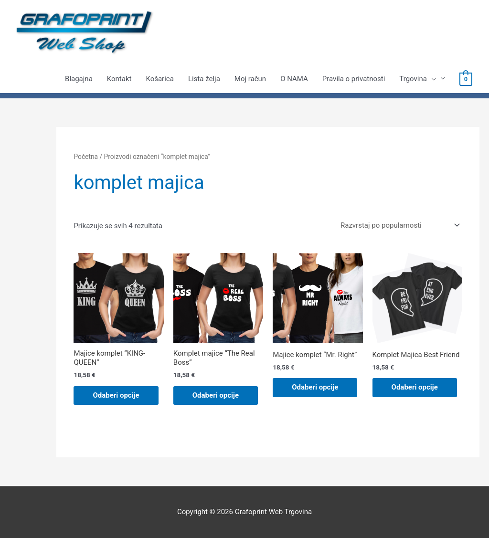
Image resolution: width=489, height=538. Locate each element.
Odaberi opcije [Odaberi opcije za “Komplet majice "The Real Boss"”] (215, 395)
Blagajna (79, 78)
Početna (86, 156)
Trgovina (417, 78)
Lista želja (204, 78)
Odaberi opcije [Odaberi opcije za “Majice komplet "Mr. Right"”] (315, 387)
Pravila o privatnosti (353, 78)
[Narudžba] (398, 225)
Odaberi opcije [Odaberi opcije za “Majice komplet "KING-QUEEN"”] (116, 395)
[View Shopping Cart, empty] (465, 78)
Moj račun (250, 78)
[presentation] (431, 78)
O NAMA (294, 78)
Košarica (159, 78)
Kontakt (119, 78)
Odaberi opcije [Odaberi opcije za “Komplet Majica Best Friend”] (415, 387)
